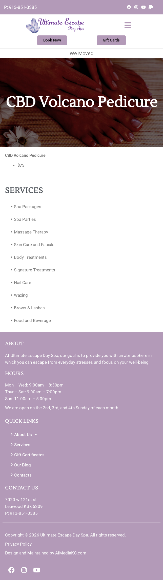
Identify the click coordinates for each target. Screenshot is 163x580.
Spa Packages (25, 206)
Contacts (20, 475)
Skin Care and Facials (31, 244)
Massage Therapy (28, 232)
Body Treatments (28, 257)
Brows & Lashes (27, 308)
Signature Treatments (32, 270)
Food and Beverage (30, 320)
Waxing (18, 295)
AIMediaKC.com (70, 552)
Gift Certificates (27, 455)
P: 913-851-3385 (20, 7)
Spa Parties (22, 219)
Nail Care (20, 282)
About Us (24, 434)
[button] (117, 25)
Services (19, 444)
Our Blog (20, 465)
